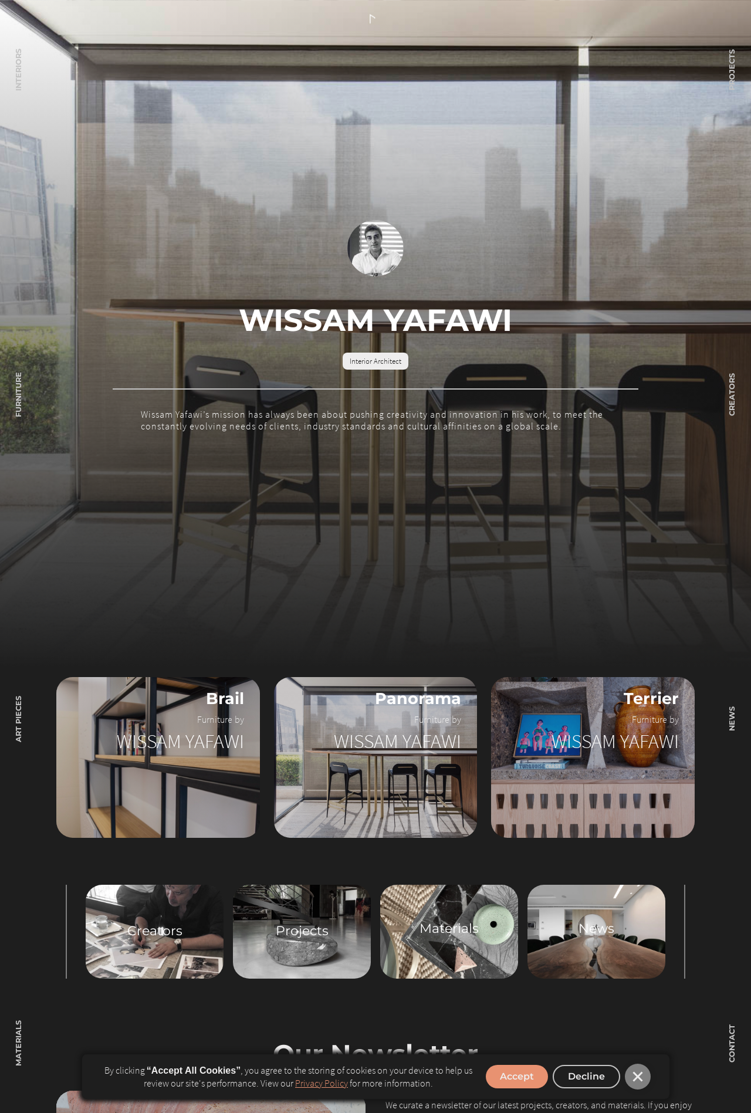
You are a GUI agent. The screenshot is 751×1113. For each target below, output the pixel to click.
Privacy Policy (321, 1083)
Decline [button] (586, 1076)
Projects (302, 931)
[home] (375, 19)
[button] (638, 1077)
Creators (154, 931)
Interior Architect (375, 361)
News (596, 928)
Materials (449, 928)
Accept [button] (517, 1076)
